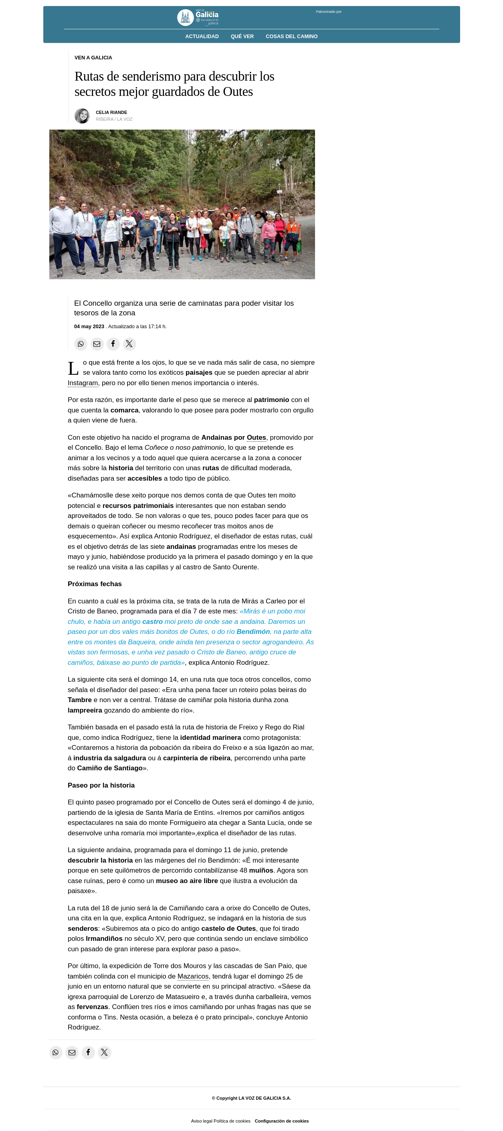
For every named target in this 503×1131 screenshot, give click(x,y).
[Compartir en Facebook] (113, 344)
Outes (256, 437)
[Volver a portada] (203, 17)
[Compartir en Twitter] (129, 344)
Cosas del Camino (291, 36)
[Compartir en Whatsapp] (80, 344)
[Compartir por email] (97, 344)
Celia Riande (111, 112)
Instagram (83, 383)
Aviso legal (201, 1121)
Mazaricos (193, 976)
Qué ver (242, 36)
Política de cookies (232, 1121)
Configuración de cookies (282, 1121)
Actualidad (202, 36)
